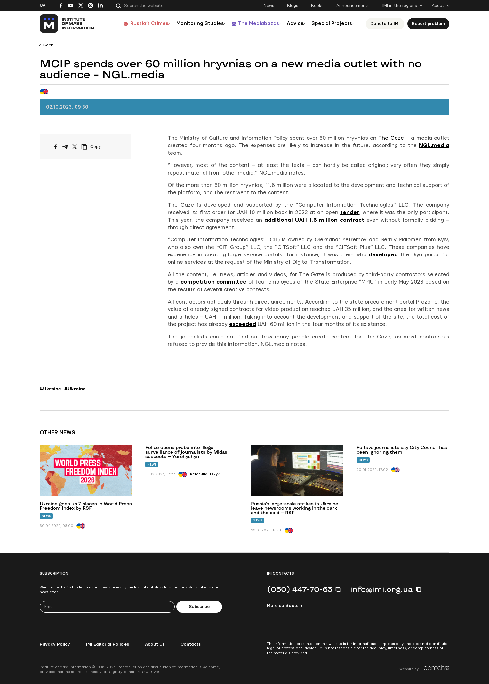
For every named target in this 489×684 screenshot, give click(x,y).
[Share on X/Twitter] (74, 147)
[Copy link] (99, 147)
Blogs (292, 6)
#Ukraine (50, 389)
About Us (154, 644)
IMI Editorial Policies (107, 644)
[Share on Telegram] (65, 147)
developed (383, 254)
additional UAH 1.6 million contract (314, 220)
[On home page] (67, 23)
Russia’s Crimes (134, 23)
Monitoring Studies (188, 23)
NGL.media (434, 145)
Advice (291, 23)
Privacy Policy (55, 644)
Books (317, 6)
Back (48, 45)
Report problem (430, 23)
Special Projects (331, 23)
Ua (42, 5)
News (269, 6)
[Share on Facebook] (55, 147)
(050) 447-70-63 (299, 589)
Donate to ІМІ (387, 23)
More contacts (282, 606)
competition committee (213, 282)
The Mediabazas (250, 23)
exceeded (242, 324)
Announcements (353, 6)
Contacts (190, 644)
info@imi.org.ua (381, 589)
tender (349, 212)
